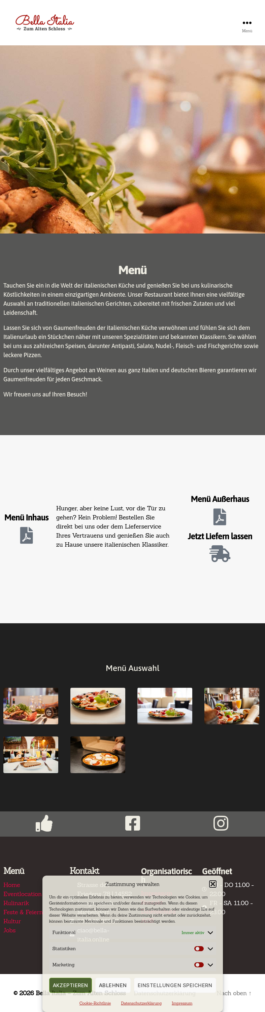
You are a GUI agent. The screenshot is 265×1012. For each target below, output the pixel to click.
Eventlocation (22, 894)
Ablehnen (113, 985)
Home (11, 885)
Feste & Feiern (23, 912)
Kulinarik (16, 903)
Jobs (9, 930)
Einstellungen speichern (175, 985)
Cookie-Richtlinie (95, 1003)
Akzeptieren (71, 985)
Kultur (12, 921)
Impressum (182, 1003)
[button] (212, 884)
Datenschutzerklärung (141, 1003)
